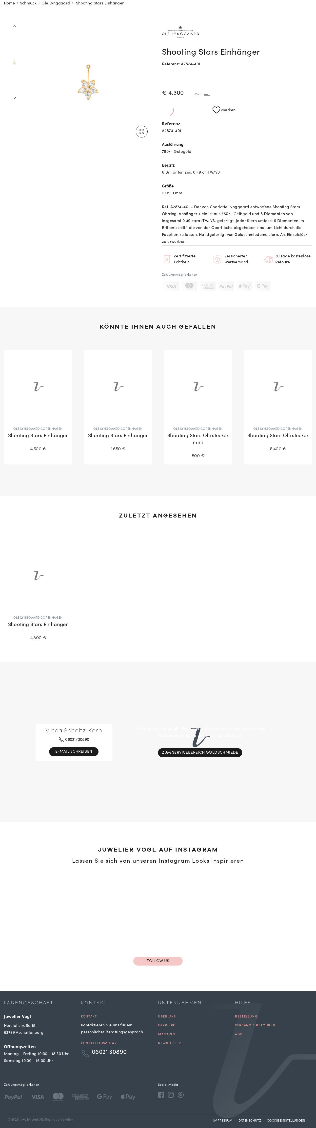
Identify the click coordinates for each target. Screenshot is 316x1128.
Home (9, 3)
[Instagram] (171, 1095)
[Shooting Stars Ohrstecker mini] (198, 407)
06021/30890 (73, 740)
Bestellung (246, 1016)
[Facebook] (161, 1095)
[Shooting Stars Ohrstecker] (278, 403)
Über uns (167, 1016)
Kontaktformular (99, 1043)
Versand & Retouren (255, 1025)
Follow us (158, 961)
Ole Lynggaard (55, 3)
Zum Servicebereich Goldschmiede (200, 753)
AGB (239, 1034)
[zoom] (88, 82)
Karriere (166, 1025)
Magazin (166, 1034)
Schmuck (28, 3)
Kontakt (89, 1016)
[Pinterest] (181, 1095)
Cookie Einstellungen (286, 1121)
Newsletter (169, 1043)
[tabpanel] (88, 82)
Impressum (223, 1121)
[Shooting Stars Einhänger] (38, 403)
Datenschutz (249, 1121)
